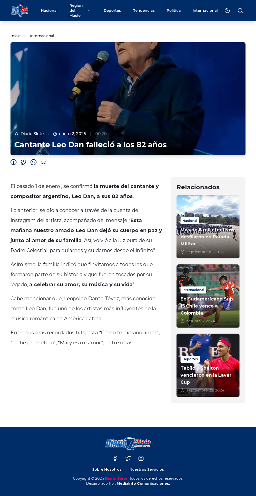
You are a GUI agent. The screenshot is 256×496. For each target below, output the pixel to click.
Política (174, 10)
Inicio (15, 36)
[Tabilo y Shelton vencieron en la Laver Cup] (208, 365)
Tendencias (144, 10)
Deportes (112, 10)
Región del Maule (81, 10)
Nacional (49, 10)
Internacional (205, 10)
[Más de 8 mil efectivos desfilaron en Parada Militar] (208, 226)
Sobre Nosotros (107, 469)
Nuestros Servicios (147, 469)
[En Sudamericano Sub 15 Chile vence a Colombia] (208, 296)
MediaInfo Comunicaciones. (143, 483)
